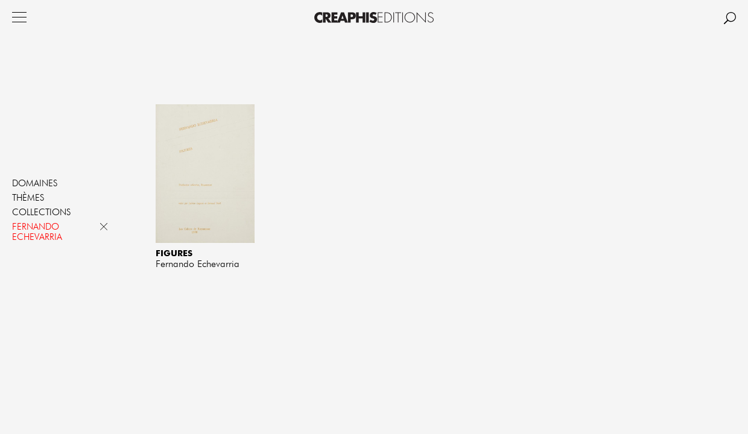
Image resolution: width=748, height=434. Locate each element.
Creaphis (374, 17)
